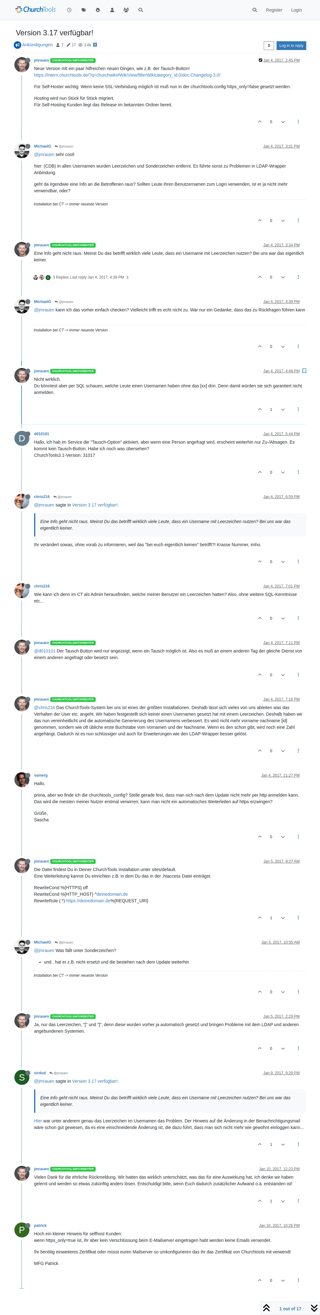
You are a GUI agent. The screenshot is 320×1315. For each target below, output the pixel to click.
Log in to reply (291, 45)
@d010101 (45, 650)
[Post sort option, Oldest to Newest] (269, 45)
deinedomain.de (112, 894)
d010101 (41, 434)
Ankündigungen (37, 44)
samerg (41, 775)
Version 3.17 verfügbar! (95, 504)
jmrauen (41, 60)
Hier (38, 1120)
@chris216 (44, 707)
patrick (40, 1225)
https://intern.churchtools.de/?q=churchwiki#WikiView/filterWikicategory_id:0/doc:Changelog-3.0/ (127, 75)
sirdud (40, 1073)
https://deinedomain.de (88, 900)
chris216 (42, 497)
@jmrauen (64, 146)
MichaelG (42, 146)
